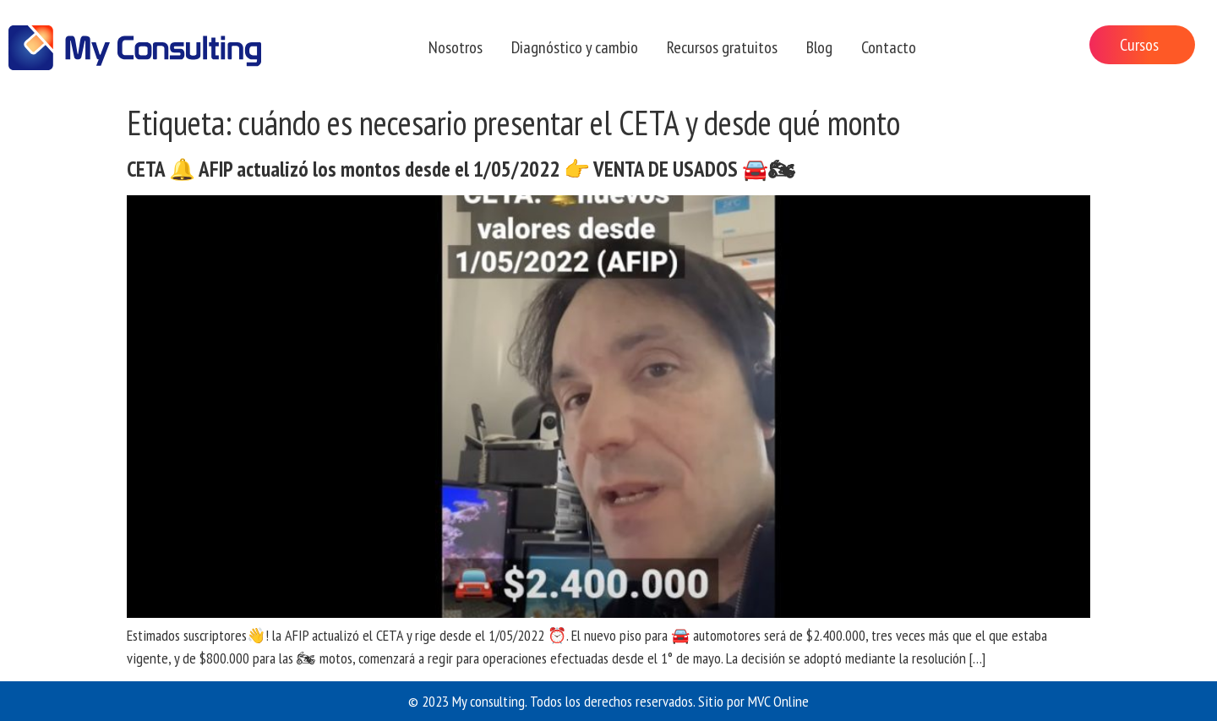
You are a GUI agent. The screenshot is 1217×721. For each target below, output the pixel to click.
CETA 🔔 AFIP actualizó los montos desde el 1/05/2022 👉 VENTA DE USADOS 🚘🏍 (461, 169)
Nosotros (455, 47)
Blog (819, 47)
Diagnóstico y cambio (574, 47)
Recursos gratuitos (722, 47)
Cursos (1139, 45)
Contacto (888, 47)
